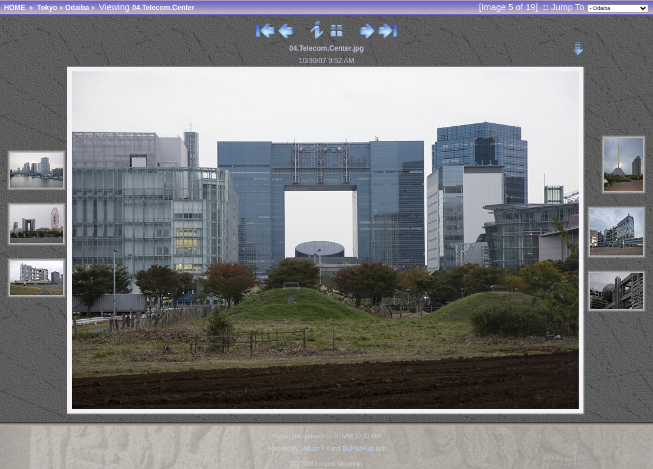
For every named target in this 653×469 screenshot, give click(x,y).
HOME (14, 8)
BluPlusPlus (358, 448)
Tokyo (47, 8)
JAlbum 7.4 (314, 448)
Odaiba (77, 8)
